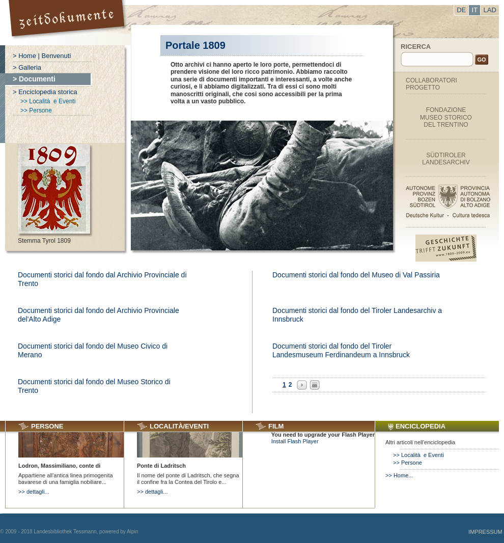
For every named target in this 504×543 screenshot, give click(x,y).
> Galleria (27, 67)
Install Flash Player (295, 441)
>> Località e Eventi (47, 101)
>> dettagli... (33, 492)
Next (302, 385)
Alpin (132, 531)
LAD (490, 10)
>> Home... (399, 475)
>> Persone (36, 110)
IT (475, 10)
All (315, 385)
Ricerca (416, 46)
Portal (68, 22)
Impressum (485, 532)
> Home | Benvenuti (42, 56)
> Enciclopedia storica (45, 92)
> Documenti (34, 79)
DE (461, 10)
